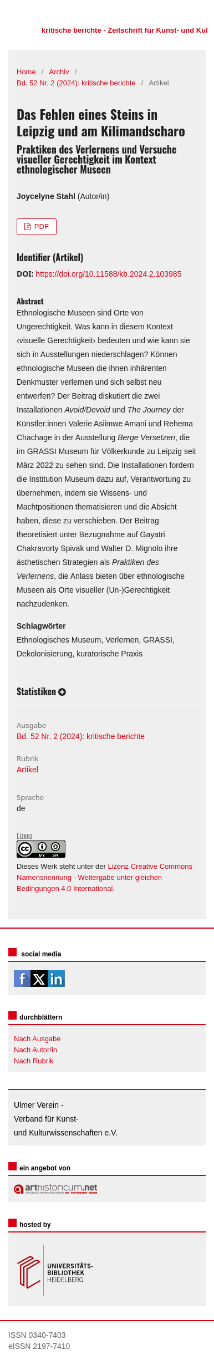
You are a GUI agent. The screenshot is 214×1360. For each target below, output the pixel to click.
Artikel (27, 769)
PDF (40, 226)
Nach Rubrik (34, 1061)
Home (26, 72)
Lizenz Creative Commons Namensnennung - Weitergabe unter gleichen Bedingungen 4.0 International (104, 877)
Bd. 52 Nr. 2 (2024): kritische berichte (76, 83)
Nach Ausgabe (37, 1039)
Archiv (59, 72)
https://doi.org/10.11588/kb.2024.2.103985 (108, 273)
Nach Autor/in (35, 1050)
